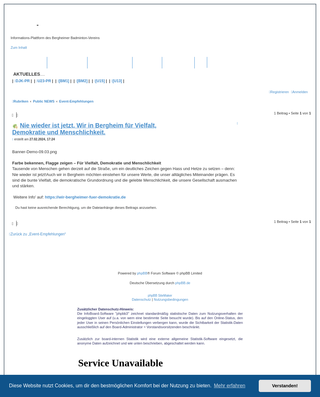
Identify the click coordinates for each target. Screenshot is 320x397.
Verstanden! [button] (285, 385)
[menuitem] (299, 92)
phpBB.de (182, 283)
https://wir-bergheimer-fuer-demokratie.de (85, 197)
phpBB (142, 273)
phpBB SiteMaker (160, 295)
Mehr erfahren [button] (229, 385)
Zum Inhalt (19, 47)
